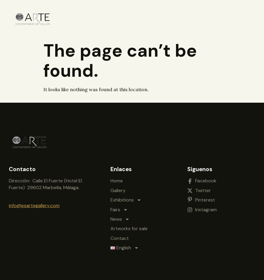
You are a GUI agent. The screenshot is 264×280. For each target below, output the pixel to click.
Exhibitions (125, 200)
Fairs (119, 210)
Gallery (118, 190)
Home (116, 181)
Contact (119, 238)
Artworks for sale (129, 228)
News (120, 219)
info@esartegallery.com (34, 205)
